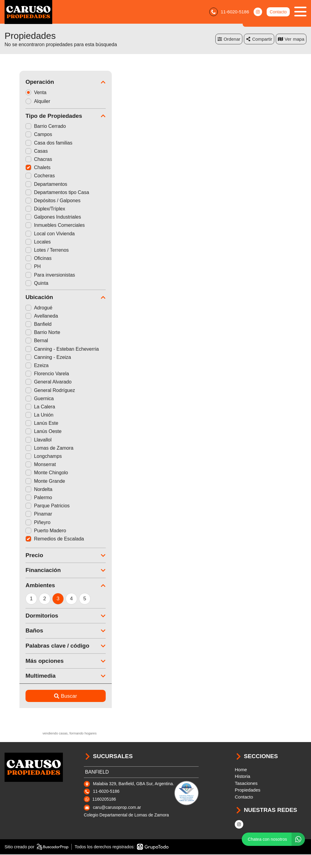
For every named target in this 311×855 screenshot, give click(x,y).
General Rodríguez (35, 390)
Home (241, 769)
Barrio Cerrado (31, 127)
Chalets (23, 168)
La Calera (25, 407)
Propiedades (247, 790)
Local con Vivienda (35, 234)
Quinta (22, 283)
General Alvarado (34, 382)
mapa (291, 39)
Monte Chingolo (32, 473)
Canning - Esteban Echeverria (47, 349)
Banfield (24, 325)
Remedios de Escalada (40, 539)
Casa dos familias (34, 143)
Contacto (278, 12)
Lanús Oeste (29, 432)
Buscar (50, 696)
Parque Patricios (33, 506)
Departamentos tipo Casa (42, 193)
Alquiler (25, 101)
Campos (24, 135)
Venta (23, 93)
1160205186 (104, 799)
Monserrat (26, 465)
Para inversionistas (35, 275)
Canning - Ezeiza (33, 357)
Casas (22, 151)
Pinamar (24, 514)
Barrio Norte (28, 333)
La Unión (25, 415)
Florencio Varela (32, 374)
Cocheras (25, 176)
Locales (23, 242)
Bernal (22, 341)
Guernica (25, 399)
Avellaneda (27, 316)
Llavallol (24, 440)
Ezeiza (22, 366)
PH (18, 267)
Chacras (24, 160)
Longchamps (29, 457)
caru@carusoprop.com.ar (117, 808)
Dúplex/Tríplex (30, 209)
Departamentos (31, 184)
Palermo (24, 498)
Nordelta (24, 489)
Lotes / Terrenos (32, 251)
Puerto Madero (31, 531)
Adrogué (24, 308)
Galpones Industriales (38, 217)
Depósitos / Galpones (38, 201)
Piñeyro (23, 523)
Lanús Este (27, 424)
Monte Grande (30, 481)
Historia (242, 776)
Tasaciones (246, 783)
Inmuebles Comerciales (40, 226)
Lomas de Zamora (35, 448)
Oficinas (24, 259)
